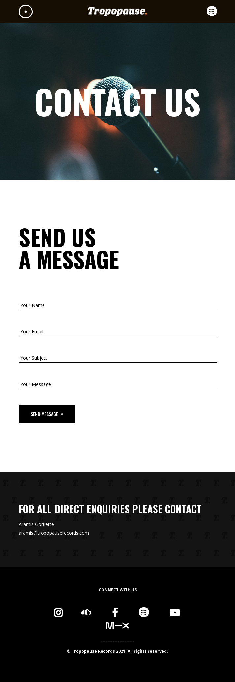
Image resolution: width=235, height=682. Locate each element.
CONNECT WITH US (118, 590)
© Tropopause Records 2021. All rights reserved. (117, 651)
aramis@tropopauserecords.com (54, 533)
